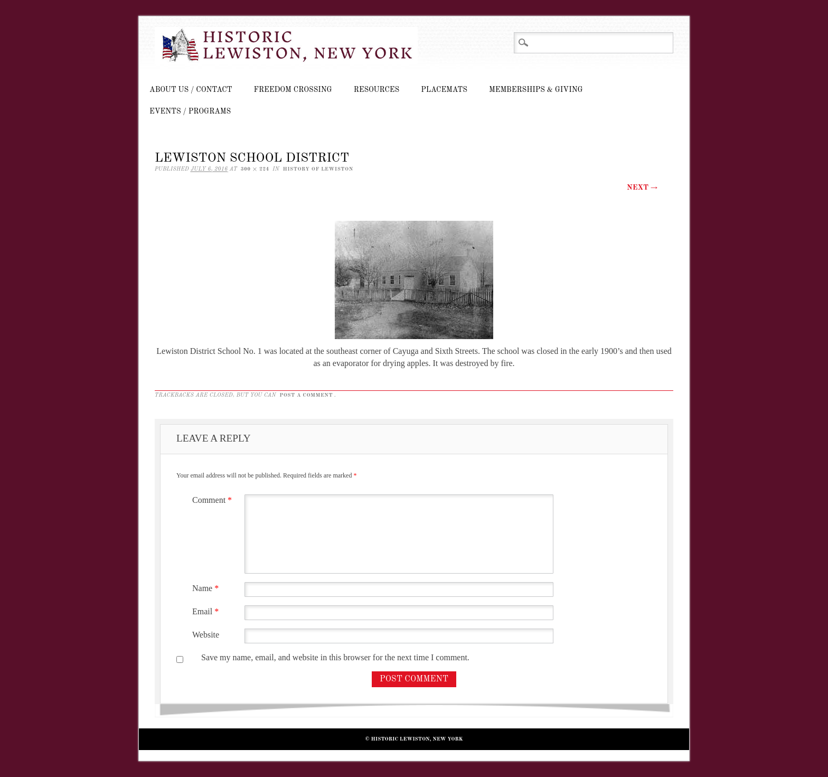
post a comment (306, 395)
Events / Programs (190, 111)
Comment (213, 499)
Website (205, 634)
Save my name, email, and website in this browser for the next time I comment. (335, 657)
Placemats (444, 89)
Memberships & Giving (536, 89)
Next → (642, 187)
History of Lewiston (318, 169)
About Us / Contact (190, 89)
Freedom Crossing (293, 89)
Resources (376, 89)
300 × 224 (255, 169)
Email (206, 611)
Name (206, 588)
